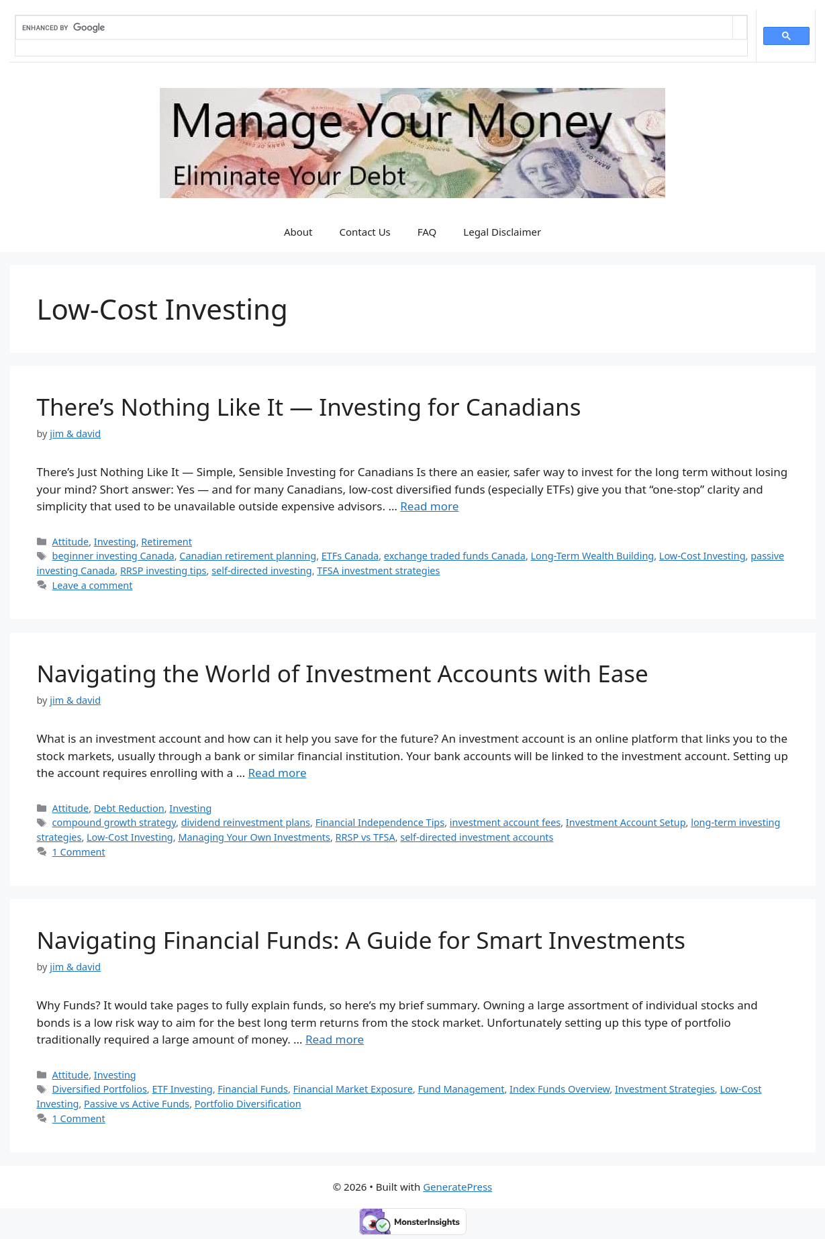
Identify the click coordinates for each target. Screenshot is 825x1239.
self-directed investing (261, 570)
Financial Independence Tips (380, 822)
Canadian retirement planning (247, 555)
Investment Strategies (665, 1089)
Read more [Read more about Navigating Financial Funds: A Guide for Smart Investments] (334, 1039)
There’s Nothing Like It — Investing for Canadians (309, 406)
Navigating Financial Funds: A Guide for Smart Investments (361, 940)
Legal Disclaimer (502, 231)
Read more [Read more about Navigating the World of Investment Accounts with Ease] (277, 772)
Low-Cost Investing (702, 555)
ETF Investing (182, 1089)
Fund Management (461, 1089)
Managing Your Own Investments (254, 837)
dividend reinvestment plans (245, 822)
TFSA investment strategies (378, 570)
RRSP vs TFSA (365, 837)
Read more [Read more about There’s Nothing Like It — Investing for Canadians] (429, 506)
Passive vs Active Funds (136, 1103)
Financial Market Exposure (353, 1089)
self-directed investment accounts (476, 837)
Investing (115, 541)
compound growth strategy (114, 822)
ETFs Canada (350, 555)
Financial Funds (252, 1089)
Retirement (166, 541)
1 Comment (78, 851)
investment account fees (505, 822)
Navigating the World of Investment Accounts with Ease (342, 673)
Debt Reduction (129, 808)
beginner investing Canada (113, 555)
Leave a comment (92, 585)
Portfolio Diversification (248, 1103)
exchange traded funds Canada (455, 555)
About (298, 231)
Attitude (70, 541)
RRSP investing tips (163, 570)
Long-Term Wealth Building (592, 555)
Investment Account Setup (626, 822)
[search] (374, 27)
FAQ (427, 231)
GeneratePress (457, 1186)
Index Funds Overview (559, 1089)
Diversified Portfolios (99, 1089)
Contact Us (364, 231)
